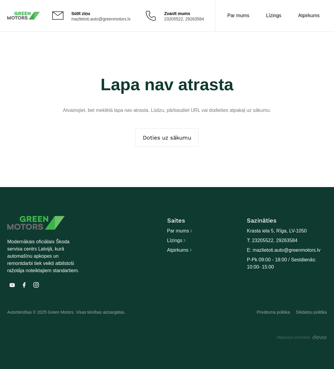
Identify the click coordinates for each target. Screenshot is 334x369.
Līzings (273, 15)
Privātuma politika (273, 312)
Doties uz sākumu (167, 137)
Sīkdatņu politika (311, 312)
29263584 (194, 19)
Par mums (238, 15)
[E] (12, 285)
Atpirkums (309, 15)
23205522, (174, 19)
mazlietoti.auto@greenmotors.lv (100, 19)
